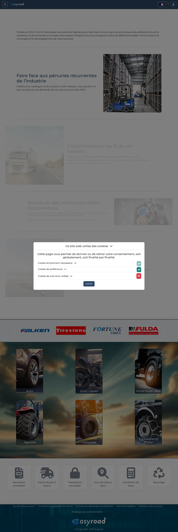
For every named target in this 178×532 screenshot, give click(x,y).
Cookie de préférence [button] (52, 269)
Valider (89, 283)
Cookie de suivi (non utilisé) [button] (55, 276)
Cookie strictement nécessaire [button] (57, 263)
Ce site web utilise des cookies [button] (89, 246)
